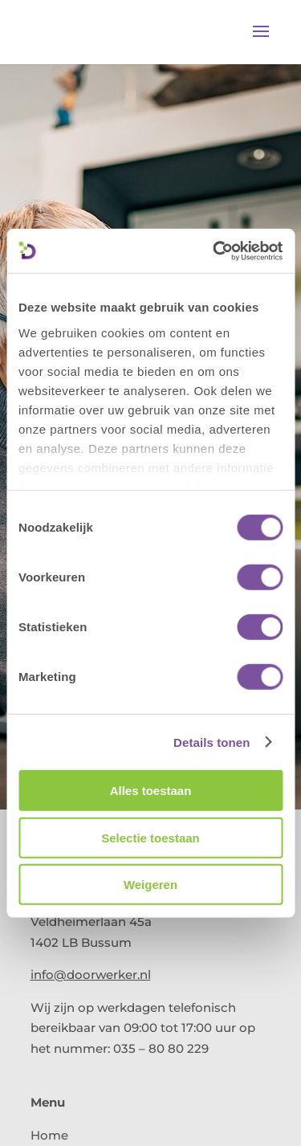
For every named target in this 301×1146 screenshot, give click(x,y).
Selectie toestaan (150, 837)
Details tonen (211, 741)
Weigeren (150, 884)
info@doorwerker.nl (91, 974)
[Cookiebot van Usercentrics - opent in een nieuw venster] (214, 250)
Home (49, 1135)
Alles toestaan (151, 790)
